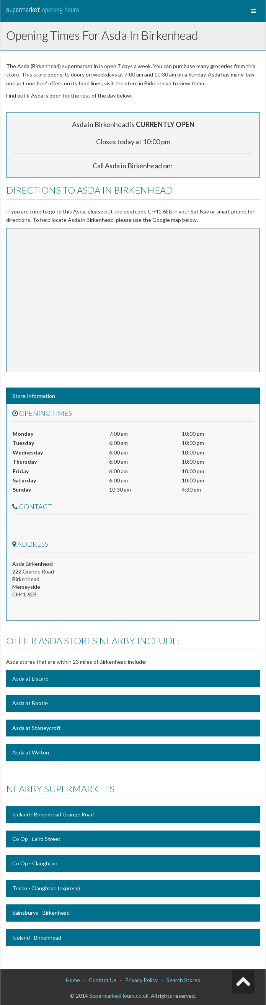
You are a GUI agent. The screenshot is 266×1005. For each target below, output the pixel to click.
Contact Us (102, 980)
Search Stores (183, 980)
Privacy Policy (141, 980)
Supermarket (42, 10)
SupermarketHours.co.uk (119, 995)
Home (73, 980)
